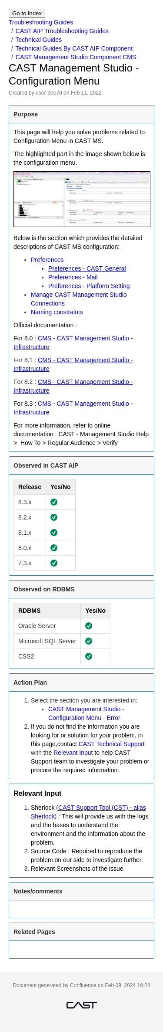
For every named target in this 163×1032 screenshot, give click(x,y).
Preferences (47, 259)
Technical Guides (39, 39)
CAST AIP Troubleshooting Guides (62, 30)
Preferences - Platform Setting (89, 285)
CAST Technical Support (112, 743)
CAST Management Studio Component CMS (76, 57)
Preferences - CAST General (87, 268)
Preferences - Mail (73, 277)
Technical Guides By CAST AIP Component (74, 48)
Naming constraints (57, 312)
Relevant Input (73, 752)
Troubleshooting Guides (41, 22)
